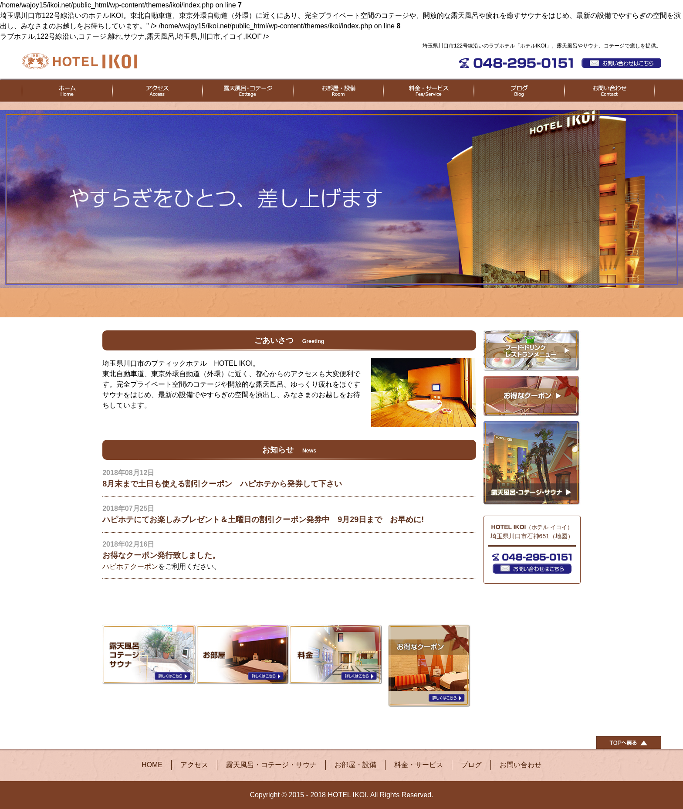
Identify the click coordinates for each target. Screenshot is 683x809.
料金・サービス (418, 764)
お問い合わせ (520, 764)
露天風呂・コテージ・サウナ (271, 764)
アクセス (194, 764)
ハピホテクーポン (130, 566)
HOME (152, 764)
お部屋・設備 (355, 764)
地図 (561, 536)
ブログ (471, 764)
